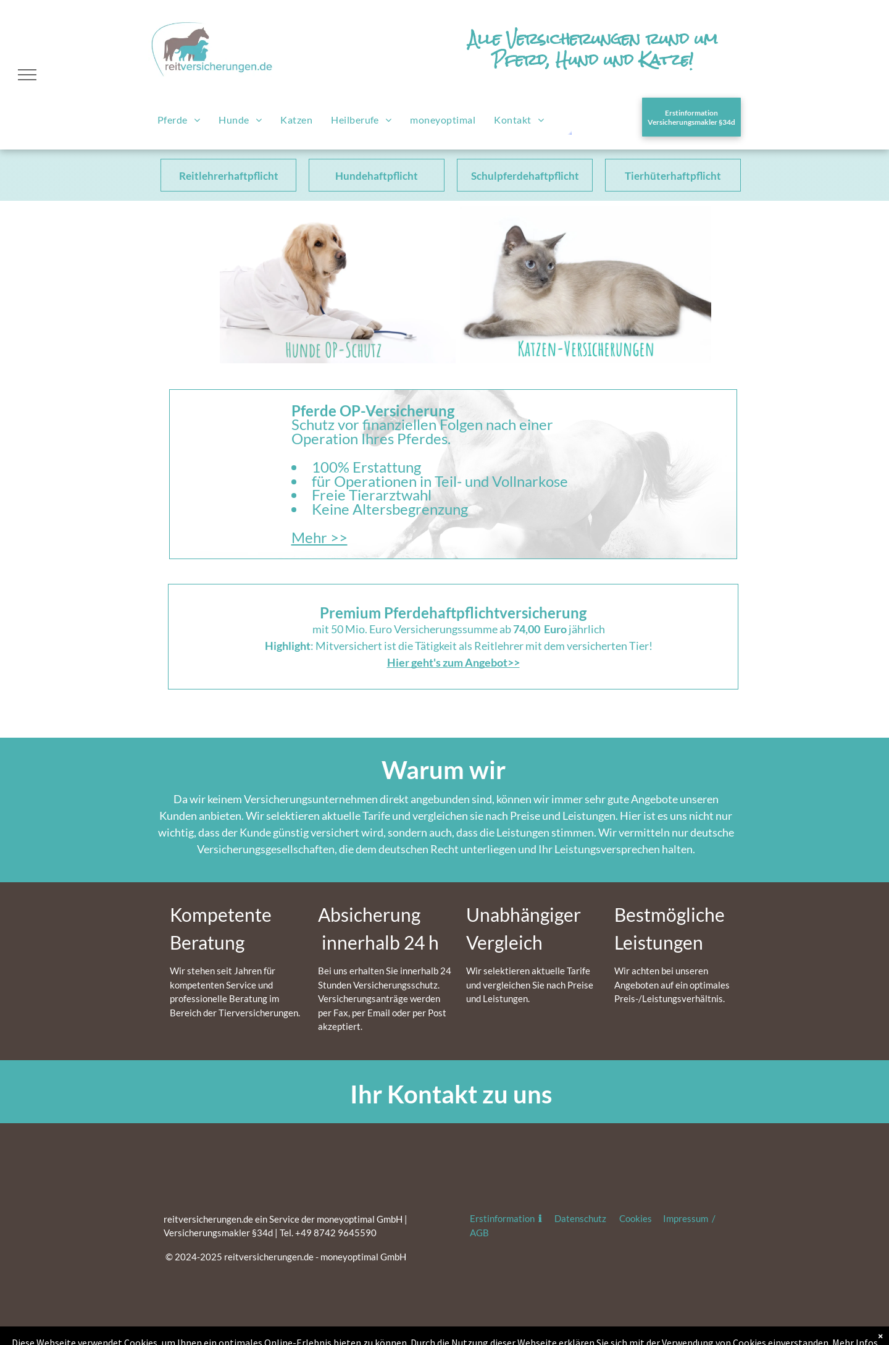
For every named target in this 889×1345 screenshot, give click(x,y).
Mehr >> (319, 537)
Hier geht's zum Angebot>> (453, 662)
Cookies (635, 1218)
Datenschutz (580, 1218)
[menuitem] (178, 120)
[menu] (27, 75)
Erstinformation (503, 1218)
